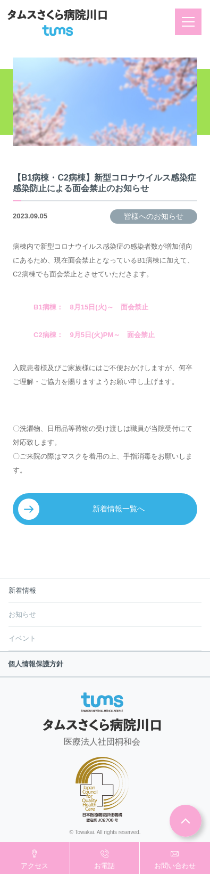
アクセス (34, 866)
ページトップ (185, 821)
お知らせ (22, 614)
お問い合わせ (175, 866)
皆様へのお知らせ (153, 216)
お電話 (104, 866)
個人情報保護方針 (35, 664)
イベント (22, 638)
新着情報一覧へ (119, 508)
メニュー (191, 22)
